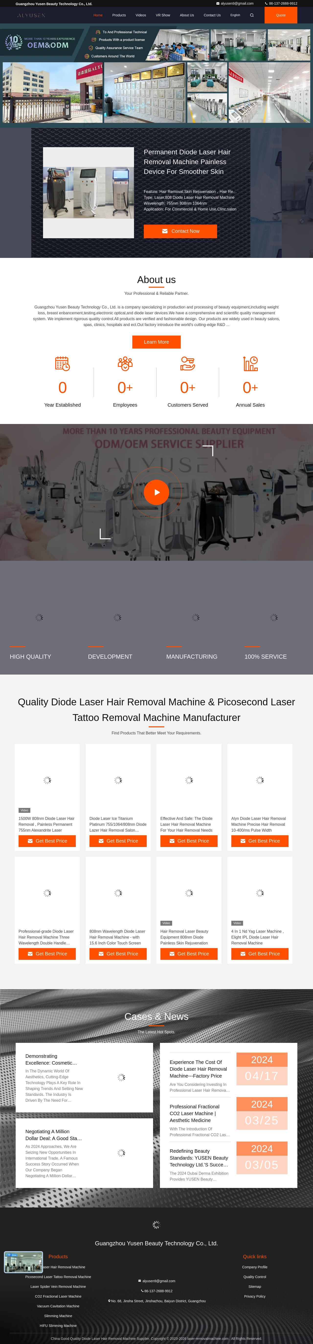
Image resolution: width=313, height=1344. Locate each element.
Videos (141, 15)
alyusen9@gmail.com (235, 3)
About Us (187, 15)
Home (97, 15)
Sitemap (254, 1287)
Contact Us (212, 15)
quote (281, 15)
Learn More (156, 342)
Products (119, 15)
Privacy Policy (254, 1296)
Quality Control (255, 1277)
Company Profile (255, 1267)
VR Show (163, 15)
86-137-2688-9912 (280, 3)
